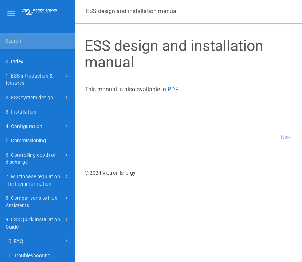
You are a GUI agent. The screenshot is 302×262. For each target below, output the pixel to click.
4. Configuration (37, 126)
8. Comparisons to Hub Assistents (37, 201)
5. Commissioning (25, 140)
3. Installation (20, 112)
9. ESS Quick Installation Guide (37, 222)
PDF (173, 89)
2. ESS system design (37, 98)
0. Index (14, 61)
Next (286, 137)
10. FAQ (37, 241)
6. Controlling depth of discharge (37, 158)
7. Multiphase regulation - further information (37, 179)
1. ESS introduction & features (37, 79)
